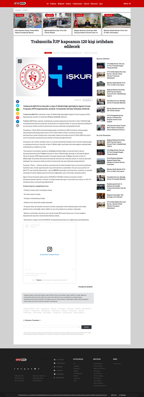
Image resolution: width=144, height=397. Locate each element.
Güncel (86, 4)
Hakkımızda (19, 376)
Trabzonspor (77, 4)
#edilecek (70, 308)
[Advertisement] (138, 37)
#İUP (37, 308)
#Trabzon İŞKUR (28, 308)
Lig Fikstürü (98, 373)
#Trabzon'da (35, 311)
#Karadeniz (56, 311)
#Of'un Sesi (73, 311)
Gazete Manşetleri (100, 385)
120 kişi (50, 117)
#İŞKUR (78, 308)
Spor (101, 4)
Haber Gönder (37, 381)
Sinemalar (97, 378)
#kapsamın (45, 308)
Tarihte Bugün (98, 376)
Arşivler (58, 370)
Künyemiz (59, 374)
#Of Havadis (27, 313)
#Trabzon (26, 311)
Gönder (86, 327)
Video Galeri (59, 363)
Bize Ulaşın (59, 377)
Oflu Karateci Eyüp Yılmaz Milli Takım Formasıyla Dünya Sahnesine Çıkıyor (116, 128)
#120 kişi (53, 308)
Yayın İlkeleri (19, 378)
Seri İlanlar (98, 381)
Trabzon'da (27, 114)
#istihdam (61, 308)
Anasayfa (18, 10)
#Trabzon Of (57, 313)
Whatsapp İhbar (38, 378)
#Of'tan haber (67, 313)
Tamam (122, 395)
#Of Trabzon (47, 313)
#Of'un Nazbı (37, 313)
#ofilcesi (81, 311)
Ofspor (68, 4)
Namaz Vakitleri (99, 368)
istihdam (57, 117)
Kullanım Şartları (39, 376)
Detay (114, 395)
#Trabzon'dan (45, 311)
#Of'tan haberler (79, 313)
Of (47, 4)
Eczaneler (97, 371)
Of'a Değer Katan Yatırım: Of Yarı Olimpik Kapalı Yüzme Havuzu (115, 66)
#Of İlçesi (64, 311)
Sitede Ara (117, 364)
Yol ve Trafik (98, 366)
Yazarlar (58, 367)
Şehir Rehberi (98, 383)
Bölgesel (61, 4)
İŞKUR (34, 114)
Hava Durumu (98, 364)
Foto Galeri (59, 359)
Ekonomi (94, 4)
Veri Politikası (20, 381)
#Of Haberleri (86, 308)
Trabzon (53, 4)
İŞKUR (34, 280)
